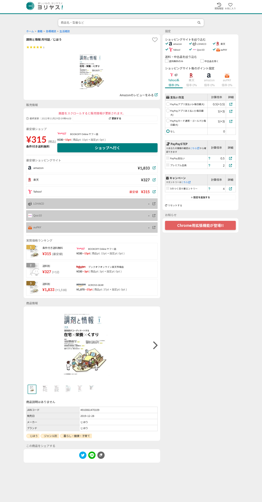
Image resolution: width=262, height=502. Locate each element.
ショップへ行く (107, 148)
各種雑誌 (51, 31)
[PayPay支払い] (231, 158)
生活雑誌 (64, 31)
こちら (194, 148)
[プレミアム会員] (231, 165)
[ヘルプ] (209, 158)
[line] (91, 456)
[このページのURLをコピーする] (101, 455)
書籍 (39, 31)
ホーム (30, 31)
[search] (199, 22)
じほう (34, 435)
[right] (155, 345)
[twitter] (82, 456)
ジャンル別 (50, 435)
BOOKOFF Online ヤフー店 (84, 134)
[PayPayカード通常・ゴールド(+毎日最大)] (231, 121)
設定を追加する (200, 197)
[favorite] (155, 39)
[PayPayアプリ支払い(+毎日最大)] (231, 104)
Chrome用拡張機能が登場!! (200, 225)
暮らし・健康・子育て (76, 435)
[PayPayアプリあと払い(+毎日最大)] (231, 111)
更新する (115, 118)
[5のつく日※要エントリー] (231, 188)
